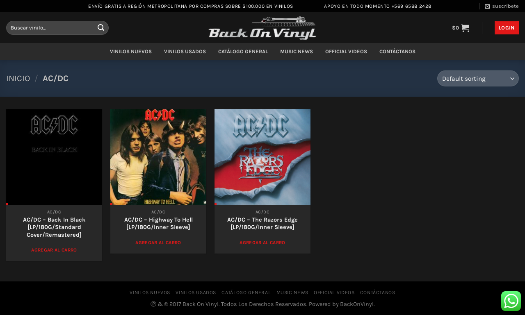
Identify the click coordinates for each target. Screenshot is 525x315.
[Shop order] (478, 78)
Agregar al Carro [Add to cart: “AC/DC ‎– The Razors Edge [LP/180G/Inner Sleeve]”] (262, 242)
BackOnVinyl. (357, 304)
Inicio (18, 78)
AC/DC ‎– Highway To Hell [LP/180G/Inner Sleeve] (158, 223)
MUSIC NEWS (296, 51)
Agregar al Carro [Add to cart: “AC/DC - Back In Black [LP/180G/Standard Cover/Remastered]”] (54, 250)
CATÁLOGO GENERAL (243, 51)
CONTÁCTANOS (397, 51)
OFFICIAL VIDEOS (346, 51)
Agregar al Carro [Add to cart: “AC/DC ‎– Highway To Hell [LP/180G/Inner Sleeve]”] (158, 242)
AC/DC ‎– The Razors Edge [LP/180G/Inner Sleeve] (262, 223)
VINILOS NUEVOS (131, 51)
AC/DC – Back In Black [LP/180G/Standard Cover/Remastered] (54, 227)
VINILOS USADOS (185, 51)
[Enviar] (101, 28)
